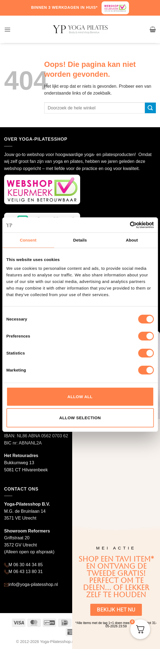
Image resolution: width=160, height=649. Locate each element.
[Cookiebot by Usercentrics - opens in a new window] (130, 224)
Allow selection (80, 417)
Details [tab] (80, 240)
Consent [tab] (28, 240)
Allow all (80, 396)
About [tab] (132, 240)
